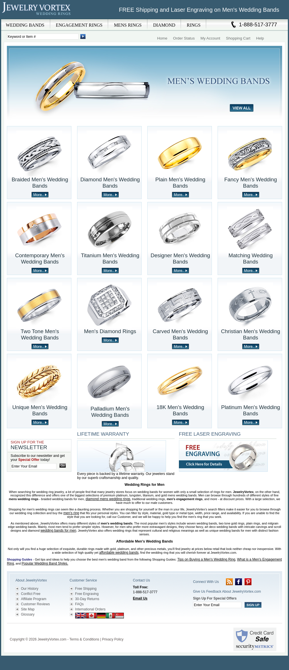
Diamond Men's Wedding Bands (110, 182)
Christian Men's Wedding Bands (250, 334)
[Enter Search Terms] (43, 37)
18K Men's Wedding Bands (180, 410)
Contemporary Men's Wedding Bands (40, 258)
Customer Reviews (35, 604)
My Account (210, 38)
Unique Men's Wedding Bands (39, 410)
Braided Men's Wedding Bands (39, 182)
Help (260, 38)
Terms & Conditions (84, 639)
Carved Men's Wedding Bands (180, 334)
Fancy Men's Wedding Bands (250, 182)
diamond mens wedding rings (108, 499)
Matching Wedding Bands (251, 258)
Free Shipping (86, 588)
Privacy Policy (113, 639)
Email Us (140, 598)
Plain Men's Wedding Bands (180, 182)
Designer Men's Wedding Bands (180, 258)
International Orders (90, 609)
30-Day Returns (87, 599)
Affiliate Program (33, 599)
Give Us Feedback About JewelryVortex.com (227, 592)
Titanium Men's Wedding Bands (110, 258)
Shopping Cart (238, 38)
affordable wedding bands (118, 553)
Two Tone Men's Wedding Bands (40, 334)
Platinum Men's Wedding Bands (250, 410)
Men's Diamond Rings (110, 331)
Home (162, 38)
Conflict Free (30, 594)
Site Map (27, 609)
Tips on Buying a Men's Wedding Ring (206, 559)
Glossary (27, 614)
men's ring (71, 513)
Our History (29, 588)
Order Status (184, 38)
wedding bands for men (58, 530)
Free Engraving (87, 594)
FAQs (79, 604)
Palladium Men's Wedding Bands (110, 412)
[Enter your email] (33, 466)
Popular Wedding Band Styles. (45, 563)
